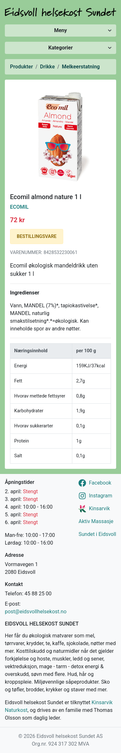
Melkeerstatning (81, 67)
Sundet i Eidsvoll (97, 534)
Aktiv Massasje (95, 521)
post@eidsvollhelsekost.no (35, 612)
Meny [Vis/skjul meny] (60, 30)
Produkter (21, 67)
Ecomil (19, 207)
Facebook (100, 483)
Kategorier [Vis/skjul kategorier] (60, 48)
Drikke (47, 67)
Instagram (100, 496)
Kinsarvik (99, 508)
